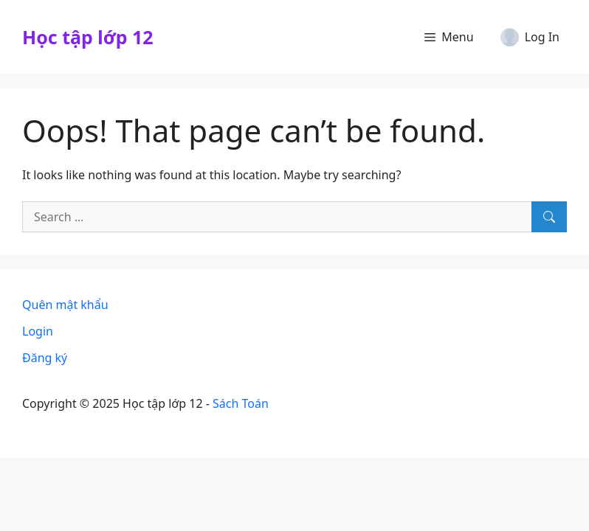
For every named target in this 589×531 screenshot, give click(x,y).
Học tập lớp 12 (88, 36)
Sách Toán (241, 403)
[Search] (549, 216)
